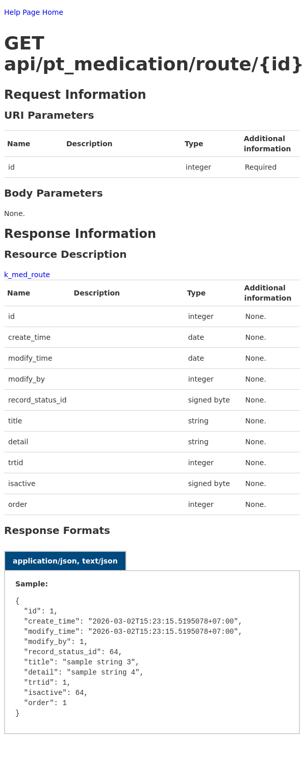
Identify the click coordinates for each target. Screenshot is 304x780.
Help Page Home (33, 12)
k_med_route (27, 275)
